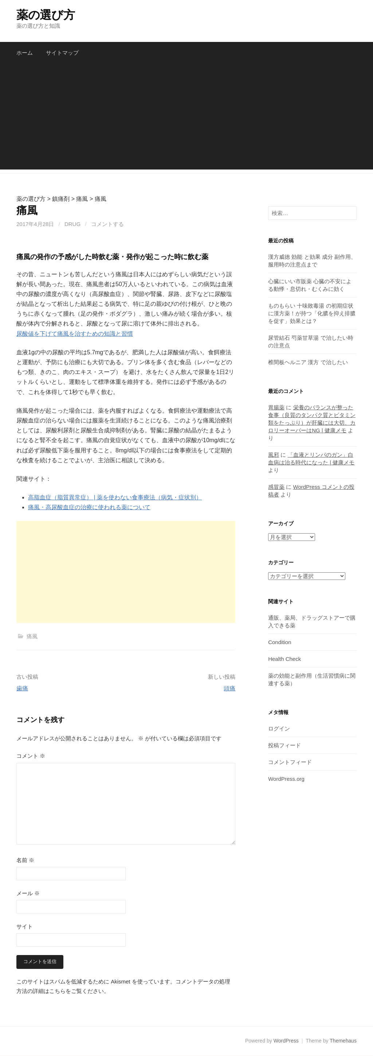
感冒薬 (276, 487)
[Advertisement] (186, 118)
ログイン (279, 728)
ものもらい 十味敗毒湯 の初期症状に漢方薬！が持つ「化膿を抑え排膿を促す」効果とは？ (312, 313)
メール (28, 893)
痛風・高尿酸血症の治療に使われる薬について (89, 507)
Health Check (284, 659)
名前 (25, 860)
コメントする (107, 224)
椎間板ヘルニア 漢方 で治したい (308, 362)
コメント (30, 756)
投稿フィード (284, 745)
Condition (279, 642)
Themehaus (343, 1041)
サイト (24, 926)
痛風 (32, 636)
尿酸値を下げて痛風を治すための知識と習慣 (74, 334)
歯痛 (22, 688)
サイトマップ (62, 53)
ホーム (24, 53)
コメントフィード (290, 762)
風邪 (273, 455)
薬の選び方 (45, 15)
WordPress (286, 1041)
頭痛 (229, 688)
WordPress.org (286, 779)
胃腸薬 (276, 407)
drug (72, 224)
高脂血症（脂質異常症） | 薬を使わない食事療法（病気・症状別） (115, 497)
